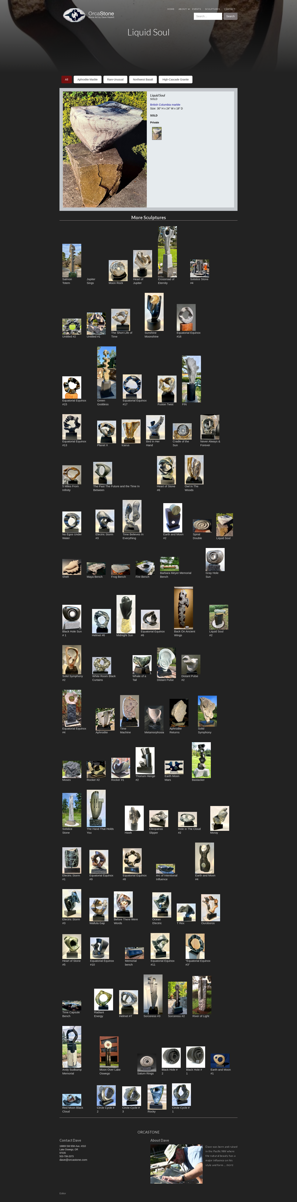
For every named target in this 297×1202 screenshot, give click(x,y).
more (230, 1165)
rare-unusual (115, 79)
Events (196, 9)
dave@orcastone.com (73, 1159)
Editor (62, 1193)
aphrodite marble (87, 79)
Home (170, 9)
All (66, 79)
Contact (229, 9)
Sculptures (212, 9)
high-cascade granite (176, 79)
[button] (183, 9)
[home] (90, 15)
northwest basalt (143, 79)
